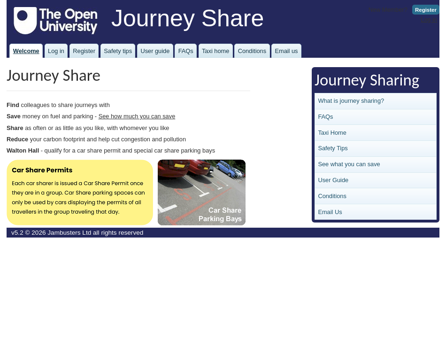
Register (426, 10)
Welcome (26, 50)
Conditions (252, 50)
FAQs (185, 50)
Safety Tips (332, 148)
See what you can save (349, 164)
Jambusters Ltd (69, 232)
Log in (429, 19)
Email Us (330, 211)
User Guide (333, 180)
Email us (286, 50)
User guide (154, 50)
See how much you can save (137, 116)
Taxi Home (332, 132)
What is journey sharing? (351, 100)
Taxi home (215, 50)
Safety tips (118, 50)
